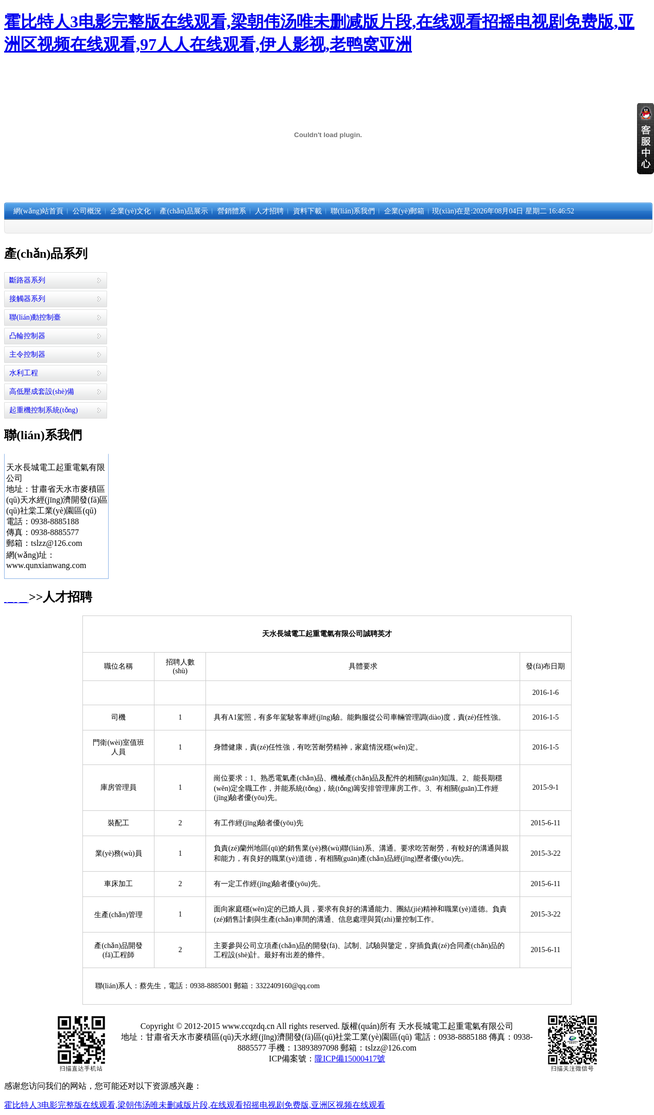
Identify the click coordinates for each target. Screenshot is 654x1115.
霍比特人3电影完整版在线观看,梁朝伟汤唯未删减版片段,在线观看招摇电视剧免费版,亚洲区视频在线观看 (194, 1105)
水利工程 (23, 373)
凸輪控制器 (27, 336)
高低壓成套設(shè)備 (41, 391)
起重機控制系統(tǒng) (43, 410)
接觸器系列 (27, 299)
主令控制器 (27, 354)
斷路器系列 (27, 280)
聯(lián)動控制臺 (35, 317)
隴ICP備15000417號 (350, 1058)
